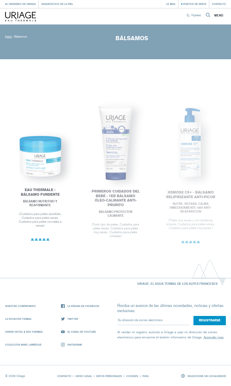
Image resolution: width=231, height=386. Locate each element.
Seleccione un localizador (203, 376)
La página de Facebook (80, 306)
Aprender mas (213, 337)
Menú (218, 15)
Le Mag (170, 3)
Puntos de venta (194, 3)
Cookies (132, 376)
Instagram (71, 344)
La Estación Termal (18, 318)
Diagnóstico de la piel (57, 3)
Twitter (69, 319)
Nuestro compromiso (20, 305)
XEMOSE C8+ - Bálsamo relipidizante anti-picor (190, 195)
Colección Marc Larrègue (23, 344)
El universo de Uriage (20, 3)
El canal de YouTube (78, 331)
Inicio (8, 36)
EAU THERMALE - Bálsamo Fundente (40, 193)
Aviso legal (84, 376)
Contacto (219, 3)
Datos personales (109, 376)
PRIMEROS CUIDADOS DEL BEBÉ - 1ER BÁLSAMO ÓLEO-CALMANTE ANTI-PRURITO (115, 199)
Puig (146, 376)
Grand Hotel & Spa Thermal (24, 331)
